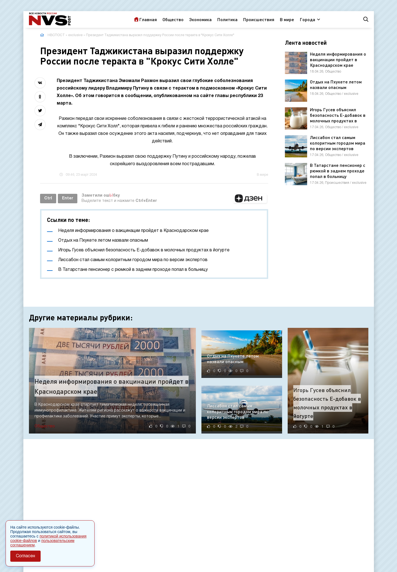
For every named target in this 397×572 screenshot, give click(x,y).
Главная (148, 19)
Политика (227, 19)
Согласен (25, 556)
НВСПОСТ (56, 35)
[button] (250, 198)
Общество (173, 19)
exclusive (75, 35)
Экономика (200, 19)
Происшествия (258, 19)
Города (307, 19)
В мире (287, 19)
